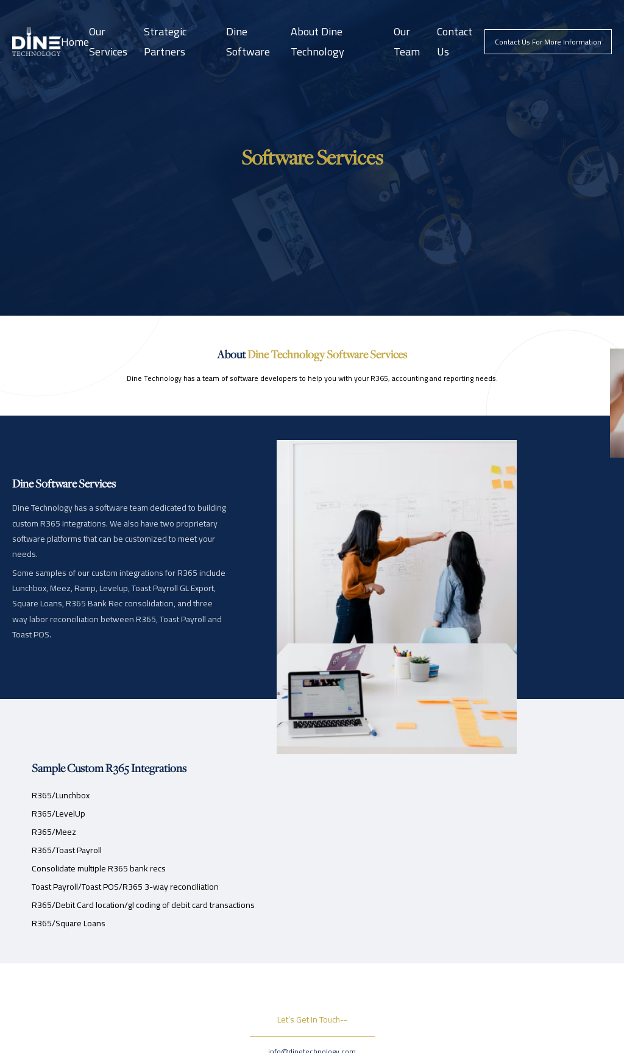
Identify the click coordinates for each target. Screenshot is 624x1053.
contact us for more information (548, 42)
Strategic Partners (165, 41)
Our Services (108, 41)
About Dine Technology (317, 41)
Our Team (407, 41)
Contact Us (454, 41)
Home (75, 42)
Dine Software (248, 41)
